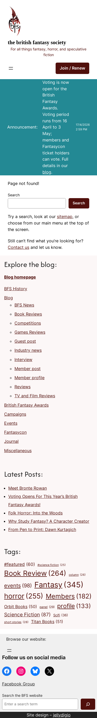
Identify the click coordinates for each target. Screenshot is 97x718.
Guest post (25, 341)
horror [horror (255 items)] (23, 596)
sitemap (64, 216)
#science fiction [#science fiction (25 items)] (52, 565)
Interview (23, 359)
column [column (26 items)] (77, 575)
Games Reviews (29, 332)
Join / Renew (72, 68)
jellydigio (62, 714)
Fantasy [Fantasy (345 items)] (59, 584)
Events (10, 423)
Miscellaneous (18, 450)
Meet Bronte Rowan (27, 488)
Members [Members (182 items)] (69, 596)
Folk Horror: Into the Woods (35, 512)
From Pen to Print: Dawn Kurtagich (42, 529)
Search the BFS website (22, 695)
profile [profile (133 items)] (74, 606)
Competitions (27, 323)
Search (14, 195)
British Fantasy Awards (26, 405)
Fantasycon (15, 432)
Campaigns (15, 414)
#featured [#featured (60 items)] (19, 564)
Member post (27, 368)
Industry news (28, 350)
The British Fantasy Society (37, 42)
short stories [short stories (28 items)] (16, 622)
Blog (8, 297)
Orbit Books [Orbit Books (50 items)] (20, 607)
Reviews (22, 386)
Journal (11, 441)
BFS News (24, 305)
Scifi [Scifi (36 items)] (60, 615)
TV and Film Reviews (34, 395)
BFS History (15, 288)
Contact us (18, 247)
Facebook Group (18, 683)
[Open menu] (11, 68)
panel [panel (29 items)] (47, 607)
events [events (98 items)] (18, 585)
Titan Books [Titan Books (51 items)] (47, 622)
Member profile (29, 377)
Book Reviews (28, 314)
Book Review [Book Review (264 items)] (35, 573)
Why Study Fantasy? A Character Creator (48, 521)
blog (46, 172)
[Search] (88, 704)
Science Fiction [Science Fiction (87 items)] (27, 614)
